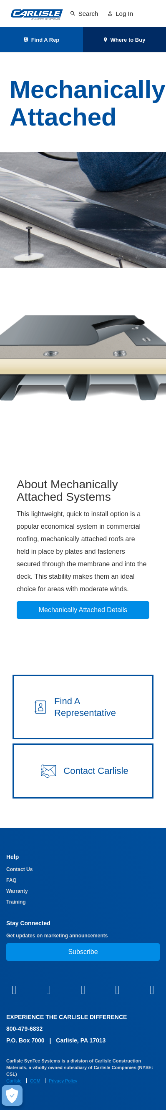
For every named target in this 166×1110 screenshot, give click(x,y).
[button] (83, 707)
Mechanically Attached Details (83, 609)
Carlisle (14, 1080)
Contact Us (19, 869)
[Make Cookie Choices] (12, 1095)
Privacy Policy (63, 1080)
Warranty (17, 891)
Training (16, 902)
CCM (35, 1080)
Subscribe (83, 951)
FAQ (11, 880)
